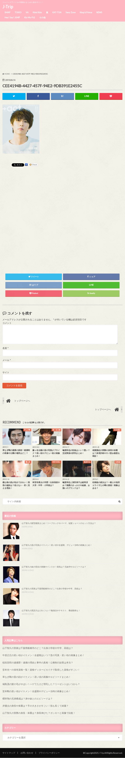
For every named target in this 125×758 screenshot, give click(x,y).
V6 (27, 12)
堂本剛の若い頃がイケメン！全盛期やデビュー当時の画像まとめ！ (36, 691)
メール (6, 360)
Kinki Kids (37, 12)
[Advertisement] (62, 47)
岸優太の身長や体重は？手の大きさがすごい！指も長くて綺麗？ (35, 705)
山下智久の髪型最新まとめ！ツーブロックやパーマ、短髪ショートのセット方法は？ (59, 523)
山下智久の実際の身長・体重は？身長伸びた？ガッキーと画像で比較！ (38, 713)
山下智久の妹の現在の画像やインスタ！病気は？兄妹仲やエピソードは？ (54, 567)
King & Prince (86, 12)
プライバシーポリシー (49, 752)
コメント (7, 323)
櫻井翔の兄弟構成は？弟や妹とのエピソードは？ (27, 698)
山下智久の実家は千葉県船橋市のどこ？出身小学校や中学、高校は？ (52, 588)
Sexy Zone (71, 12)
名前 (5, 348)
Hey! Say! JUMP (12, 17)
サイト (5, 372)
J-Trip (7, 6)
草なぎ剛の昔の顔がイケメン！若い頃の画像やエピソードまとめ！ (36, 676)
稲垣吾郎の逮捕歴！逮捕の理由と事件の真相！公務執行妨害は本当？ (37, 662)
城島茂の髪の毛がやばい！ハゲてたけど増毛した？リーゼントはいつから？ (41, 684)
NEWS (99, 12)
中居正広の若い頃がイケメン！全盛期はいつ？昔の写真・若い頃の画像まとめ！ (43, 655)
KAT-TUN (56, 12)
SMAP (7, 12)
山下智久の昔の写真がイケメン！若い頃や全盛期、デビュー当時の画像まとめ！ (57, 545)
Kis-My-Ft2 (29, 17)
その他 (42, 17)
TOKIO (18, 12)
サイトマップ (8, 752)
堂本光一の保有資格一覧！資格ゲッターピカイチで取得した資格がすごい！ (41, 669)
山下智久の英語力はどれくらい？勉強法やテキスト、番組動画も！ (51, 610)
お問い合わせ (27, 752)
